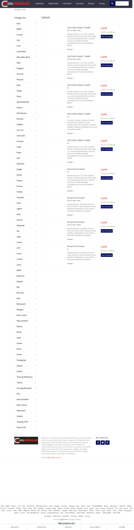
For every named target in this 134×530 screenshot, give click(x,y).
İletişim (91, 3)
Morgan (20, 309)
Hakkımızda (53, 3)
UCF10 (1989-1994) (74, 30)
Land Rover (21, 51)
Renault (20, 79)
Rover (19, 332)
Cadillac (20, 124)
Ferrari (20, 186)
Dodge (19, 169)
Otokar (19, 107)
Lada (19, 236)
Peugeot (20, 68)
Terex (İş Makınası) (24, 376)
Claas (19, 146)
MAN (19, 270)
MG (18, 287)
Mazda (19, 281)
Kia (18, 231)
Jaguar (19, 208)
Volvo (19, 96)
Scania (19, 343)
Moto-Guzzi (22, 315)
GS (68, 143)
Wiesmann (21, 410)
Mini (18, 298)
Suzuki (19, 371)
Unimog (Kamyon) (24, 388)
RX (68, 88)
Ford (19, 45)
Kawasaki (21, 225)
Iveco (19, 202)
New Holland (22, 320)
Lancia (19, 242)
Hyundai (20, 197)
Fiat (18, 40)
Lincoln (20, 259)
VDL (18, 393)
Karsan (20, 219)
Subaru (20, 365)
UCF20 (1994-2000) (74, 59)
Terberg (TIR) (22, 421)
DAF (18, 158)
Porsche (20, 73)
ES (68, 117)
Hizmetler (67, 3)
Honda (19, 191)
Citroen (20, 34)
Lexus (24, 9)
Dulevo (20, 180)
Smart (19, 354)
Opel (19, 62)
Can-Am (20, 130)
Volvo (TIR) (21, 427)
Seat (19, 85)
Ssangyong (21, 360)
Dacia (19, 152)
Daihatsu (20, 163)
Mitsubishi (21, 303)
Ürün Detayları (106, 36)
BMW (19, 29)
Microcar (20, 292)
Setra (19, 348)
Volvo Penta (22, 404)
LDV (18, 247)
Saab (19, 337)
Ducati (19, 174)
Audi (18, 23)
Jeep (18, 214)
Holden (20, 416)
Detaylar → (71, 49)
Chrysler (20, 141)
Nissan (19, 326)
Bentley (20, 118)
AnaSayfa (39, 3)
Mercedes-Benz (23, 57)
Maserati (20, 275)
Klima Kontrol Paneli (76, 169)
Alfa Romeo (22, 113)
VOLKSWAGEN (23, 101)
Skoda (19, 90)
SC (68, 249)
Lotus (19, 264)
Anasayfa (17, 9)
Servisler (80, 3)
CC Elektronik (63, 519)
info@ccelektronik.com (53, 457)
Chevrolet (21, 135)
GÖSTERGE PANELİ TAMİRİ (78, 27)
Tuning (102, 3)
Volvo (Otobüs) (23, 399)
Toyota (19, 382)
